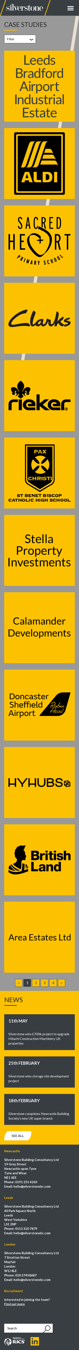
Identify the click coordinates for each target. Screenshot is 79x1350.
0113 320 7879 (26, 1228)
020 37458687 (26, 1275)
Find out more (14, 1304)
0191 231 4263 (26, 1182)
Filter (11, 39)
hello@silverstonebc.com (32, 1186)
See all (18, 1136)
